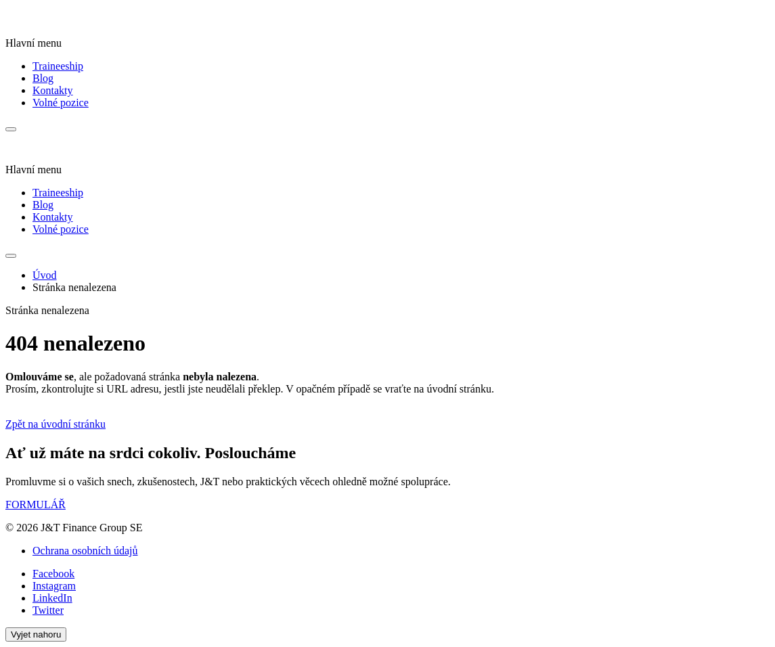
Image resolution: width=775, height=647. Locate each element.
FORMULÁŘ (35, 504)
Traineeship (57, 66)
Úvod (44, 275)
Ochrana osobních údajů (85, 550)
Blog (42, 78)
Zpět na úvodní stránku (55, 424)
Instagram (54, 586)
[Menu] (10, 129)
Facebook (53, 573)
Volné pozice (60, 102)
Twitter (48, 610)
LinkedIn (52, 598)
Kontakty (52, 90)
